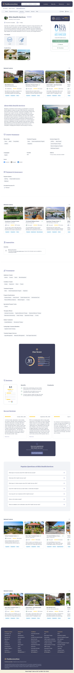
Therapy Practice (61, 650)
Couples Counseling (48, 642)
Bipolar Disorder (34, 639)
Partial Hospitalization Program (38, 141)
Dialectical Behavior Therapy (49, 644)
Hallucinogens (20, 644)
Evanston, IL (7, 642)
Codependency (34, 642)
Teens (6, 141)
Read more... (7, 436)
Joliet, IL (6, 640)
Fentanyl (19, 642)
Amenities (22, 11)
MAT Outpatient (60, 639)
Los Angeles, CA (8, 633)
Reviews (33, 11)
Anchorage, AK (7, 646)
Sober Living (60, 646)
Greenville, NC (7, 637)
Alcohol (6, 277)
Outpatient (59, 640)
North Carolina (12, 8)
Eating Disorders (34, 650)
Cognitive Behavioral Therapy (50, 640)
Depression (11, 284)
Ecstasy (19, 640)
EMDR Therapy (47, 646)
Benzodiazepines (22, 277)
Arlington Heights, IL (8, 648)
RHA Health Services (21, 8)
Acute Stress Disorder (35, 633)
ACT (45, 633)
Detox (29, 141)
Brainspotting (46, 637)
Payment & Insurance (13, 11)
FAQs (37, 11)
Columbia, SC (7, 644)
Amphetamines (20, 635)
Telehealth (60, 648)
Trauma (21, 284)
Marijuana (20, 650)
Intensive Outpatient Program (63, 637)
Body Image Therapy (48, 635)
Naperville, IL (7, 639)
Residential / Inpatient (62, 635)
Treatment (27, 11)
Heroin (16, 277)
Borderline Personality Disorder (35, 641)
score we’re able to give (19, 251)
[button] (37, 473)
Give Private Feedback (37, 453)
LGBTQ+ (52, 141)
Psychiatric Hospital (61, 644)
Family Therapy (47, 650)
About (6, 11)
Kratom (19, 648)
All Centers (5, 8)
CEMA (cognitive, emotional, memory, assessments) (49, 639)
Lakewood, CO (7, 635)
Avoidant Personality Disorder (36, 637)
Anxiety (6, 284)
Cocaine (11, 277)
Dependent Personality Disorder (35, 644)
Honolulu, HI (7, 650)
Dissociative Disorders (35, 648)
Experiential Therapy (48, 648)
